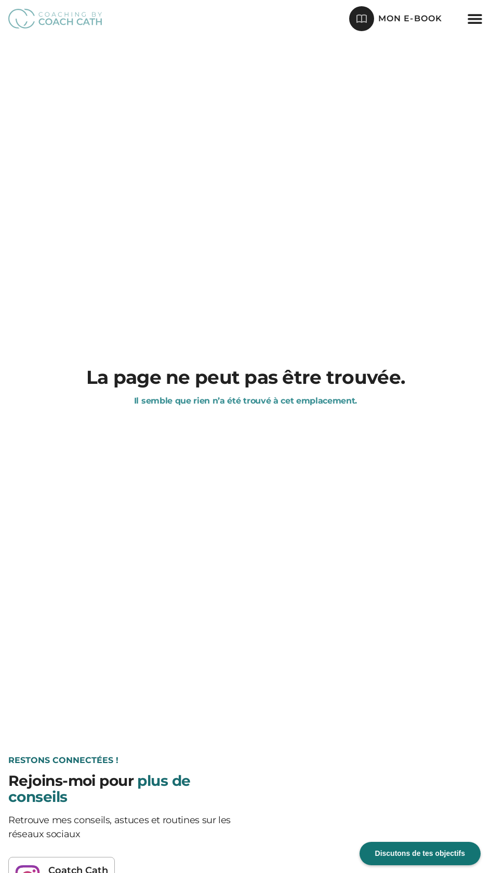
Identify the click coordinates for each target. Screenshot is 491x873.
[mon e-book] (361, 18)
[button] (475, 18)
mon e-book (410, 18)
